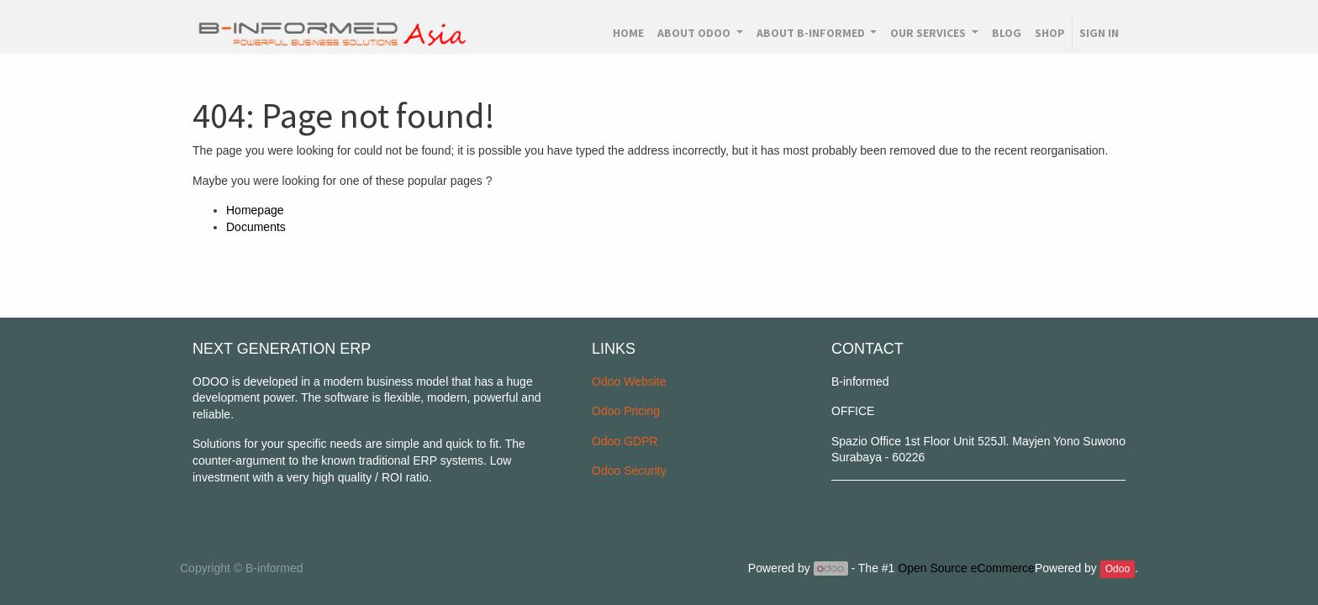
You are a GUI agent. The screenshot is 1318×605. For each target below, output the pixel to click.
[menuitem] (628, 33)
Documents (256, 227)
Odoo (1117, 569)
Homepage (255, 210)
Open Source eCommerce (966, 568)
